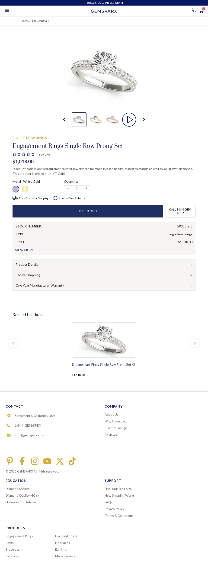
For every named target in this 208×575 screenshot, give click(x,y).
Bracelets (12, 549)
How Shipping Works (120, 495)
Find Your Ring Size (118, 489)
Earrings (61, 549)
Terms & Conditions (119, 516)
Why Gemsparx (116, 421)
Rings (10, 543)
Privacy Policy (114, 509)
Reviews (111, 435)
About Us (111, 414)
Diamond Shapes (18, 489)
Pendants (13, 556)
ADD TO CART (88, 211)
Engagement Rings (19, 536)
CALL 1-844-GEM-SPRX (180, 211)
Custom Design (116, 428)
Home (25, 20)
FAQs (109, 502)
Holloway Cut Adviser (21, 502)
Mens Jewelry (65, 556)
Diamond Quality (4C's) (22, 495)
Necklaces (62, 543)
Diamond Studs (66, 536)
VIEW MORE (24, 250)
